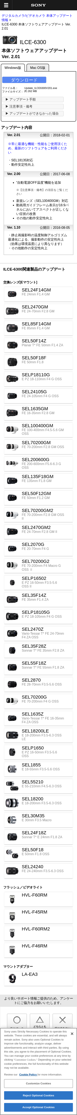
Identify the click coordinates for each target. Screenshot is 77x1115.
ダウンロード (24, 80)
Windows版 (13, 68)
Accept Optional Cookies (38, 1109)
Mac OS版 (37, 68)
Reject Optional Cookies (38, 1097)
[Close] (72, 1035)
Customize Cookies (38, 1085)
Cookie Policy (28, 1076)
